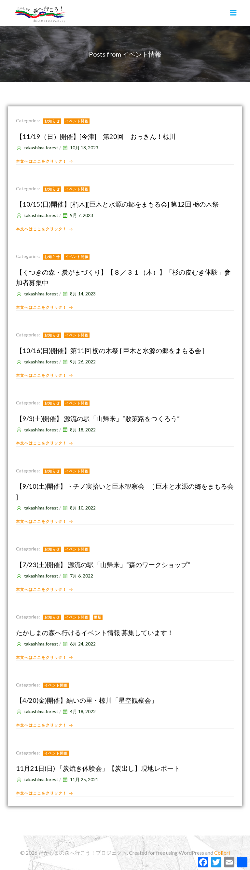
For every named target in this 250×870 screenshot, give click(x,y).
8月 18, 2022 (79, 429)
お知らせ (52, 121)
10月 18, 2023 (80, 147)
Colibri (222, 853)
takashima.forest (37, 147)
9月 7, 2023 (77, 215)
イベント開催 (77, 121)
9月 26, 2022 (79, 361)
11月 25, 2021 (80, 779)
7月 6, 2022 (77, 575)
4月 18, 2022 (79, 711)
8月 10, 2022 (79, 507)
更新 (98, 617)
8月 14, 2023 (79, 293)
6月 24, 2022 (79, 643)
